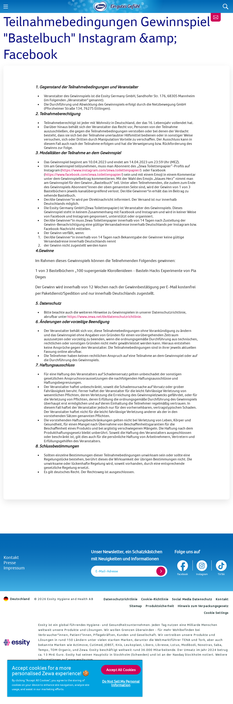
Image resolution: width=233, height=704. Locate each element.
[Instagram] (201, 567)
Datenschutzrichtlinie (120, 599)
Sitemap (135, 606)
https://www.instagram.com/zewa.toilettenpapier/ (101, 170)
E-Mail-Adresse (107, 571)
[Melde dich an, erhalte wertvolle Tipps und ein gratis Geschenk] (216, 17)
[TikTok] (220, 567)
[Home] (100, 6)
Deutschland (17, 599)
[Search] (225, 6)
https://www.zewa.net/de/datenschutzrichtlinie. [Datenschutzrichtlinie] (104, 316)
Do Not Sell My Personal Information (121, 683)
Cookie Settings (216, 613)
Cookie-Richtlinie (154, 599)
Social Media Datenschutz (192, 599)
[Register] (160, 571)
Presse (10, 562)
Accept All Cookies (121, 669)
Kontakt (11, 557)
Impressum (14, 568)
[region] (74, 678)
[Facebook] (183, 567)
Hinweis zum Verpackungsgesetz (203, 606)
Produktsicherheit (160, 606)
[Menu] (5, 6)
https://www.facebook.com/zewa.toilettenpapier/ (83, 174)
